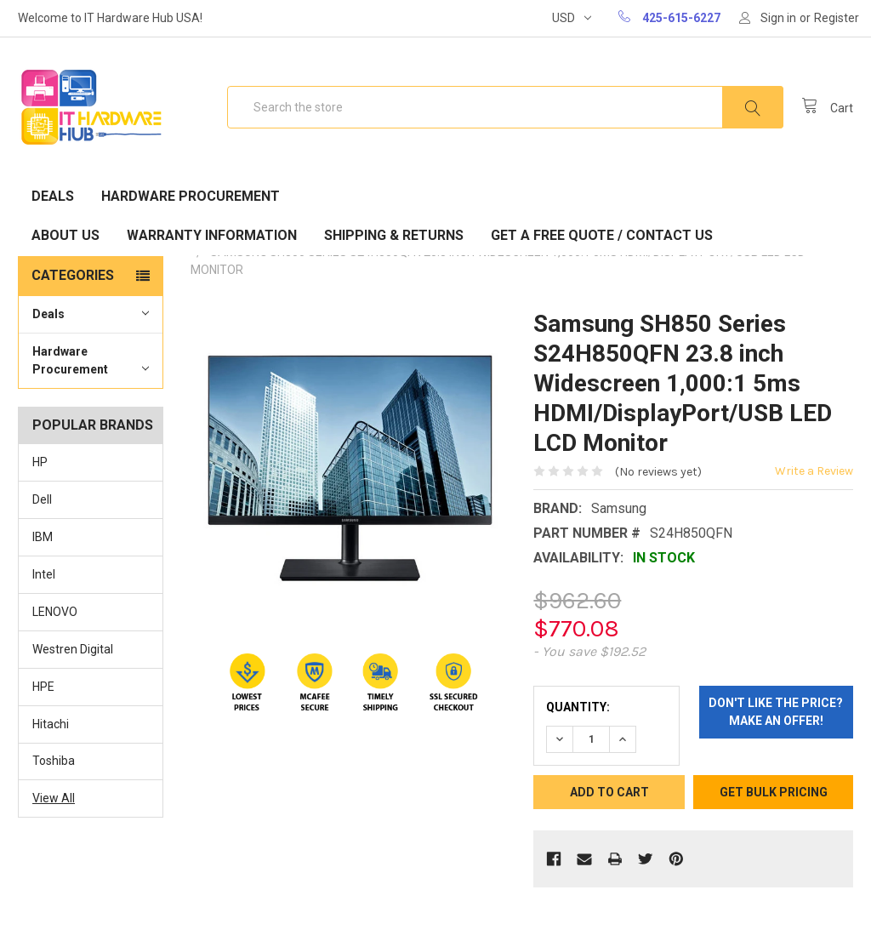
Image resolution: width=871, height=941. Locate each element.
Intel (43, 574)
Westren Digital (72, 649)
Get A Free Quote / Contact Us (602, 235)
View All (53, 798)
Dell (42, 499)
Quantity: (578, 707)
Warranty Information (212, 235)
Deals (52, 196)
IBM (42, 537)
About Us (65, 235)
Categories (72, 275)
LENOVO (54, 612)
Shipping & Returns (394, 235)
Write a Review (814, 471)
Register (836, 18)
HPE (43, 686)
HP (40, 462)
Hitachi (50, 724)
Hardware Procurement (190, 196)
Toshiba (53, 760)
